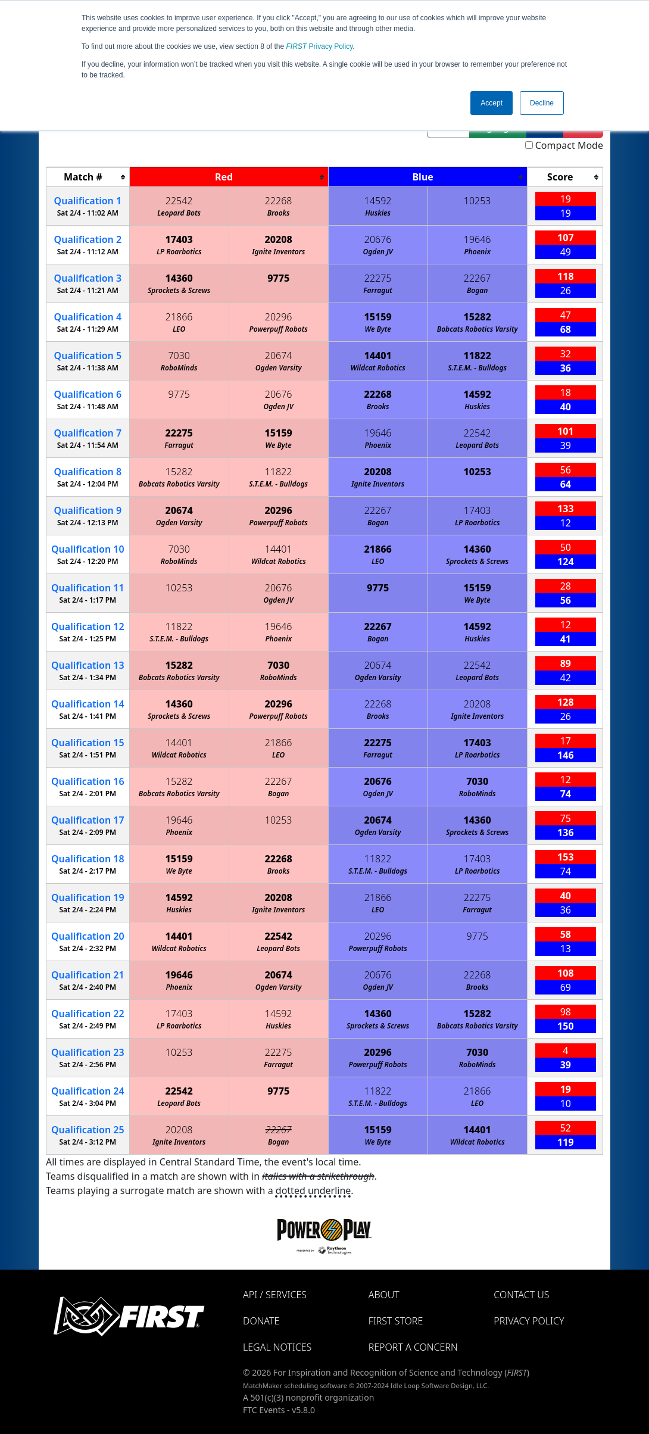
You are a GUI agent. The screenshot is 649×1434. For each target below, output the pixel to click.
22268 (278, 200)
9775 (278, 278)
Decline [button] (542, 103)
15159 (378, 316)
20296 (278, 316)
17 (87, 820)
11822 (477, 355)
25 (87, 1129)
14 (87, 703)
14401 (378, 355)
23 (87, 1052)
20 (87, 936)
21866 (179, 316)
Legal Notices (277, 1347)
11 (87, 587)
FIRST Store (396, 1320)
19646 (477, 239)
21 (87, 974)
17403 (179, 239)
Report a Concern (413, 1347)
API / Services (275, 1294)
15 (87, 742)
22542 (179, 200)
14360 (179, 278)
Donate (261, 1320)
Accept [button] (491, 103)
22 (87, 1013)
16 (87, 781)
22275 (378, 278)
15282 (477, 316)
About (384, 1294)
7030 (179, 355)
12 (87, 626)
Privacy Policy (319, 46)
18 (87, 858)
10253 (477, 200)
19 (87, 897)
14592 (378, 200)
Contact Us (521, 1294)
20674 (278, 355)
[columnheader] (88, 177)
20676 (378, 239)
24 (87, 1091)
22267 (477, 278)
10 (87, 549)
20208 (278, 239)
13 (87, 665)
